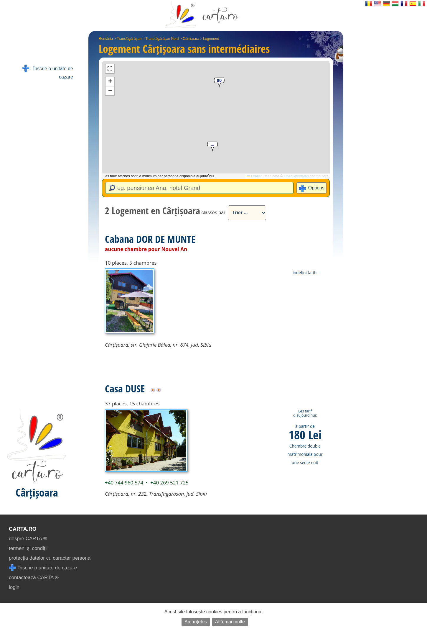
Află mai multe (230, 621)
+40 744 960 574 (124, 482)
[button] (212, 147)
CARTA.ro (23, 529)
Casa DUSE (125, 388)
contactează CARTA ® (34, 577)
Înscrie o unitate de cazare (47, 72)
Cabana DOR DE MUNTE (150, 239)
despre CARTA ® (28, 538)
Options (316, 187)
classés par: (213, 212)
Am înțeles (195, 621)
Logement (211, 39)
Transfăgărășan (129, 39)
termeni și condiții (28, 548)
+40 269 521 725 (169, 482)
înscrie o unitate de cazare (43, 568)
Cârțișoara (191, 39)
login (14, 587)
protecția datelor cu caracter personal (50, 558)
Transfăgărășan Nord (162, 39)
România (106, 39)
